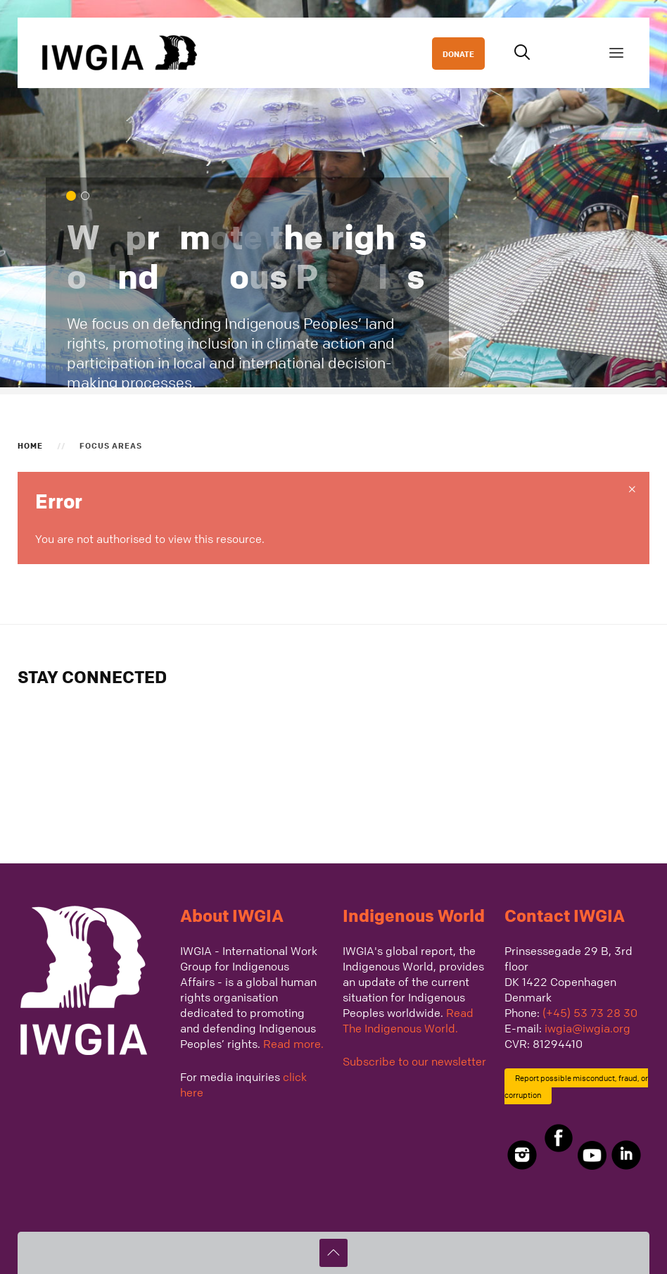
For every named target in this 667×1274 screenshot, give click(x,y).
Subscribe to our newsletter (414, 1061)
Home (30, 445)
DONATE (458, 53)
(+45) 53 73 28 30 (589, 1013)
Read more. (293, 1044)
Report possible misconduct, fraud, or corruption (576, 1086)
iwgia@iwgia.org (587, 1028)
